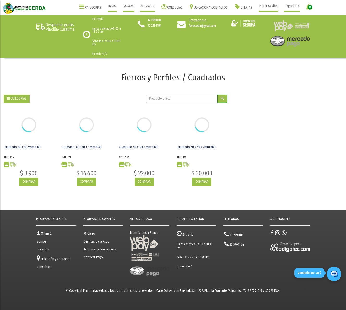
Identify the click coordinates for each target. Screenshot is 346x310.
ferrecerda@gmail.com (202, 26)
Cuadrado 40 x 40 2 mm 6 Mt (138, 147)
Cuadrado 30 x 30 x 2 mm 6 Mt (81, 147)
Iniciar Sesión (268, 6)
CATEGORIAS (90, 7)
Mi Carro (89, 233)
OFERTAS (243, 7)
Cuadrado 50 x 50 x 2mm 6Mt (196, 147)
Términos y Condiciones (100, 249)
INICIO (112, 6)
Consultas (44, 267)
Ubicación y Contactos (54, 258)
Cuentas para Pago (96, 241)
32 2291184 (234, 244)
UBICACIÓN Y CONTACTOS (209, 7)
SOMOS (129, 6)
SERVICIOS (147, 6)
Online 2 (44, 233)
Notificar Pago (93, 257)
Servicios (43, 249)
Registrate (292, 6)
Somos (42, 241)
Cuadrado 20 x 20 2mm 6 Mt (22, 147)
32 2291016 (234, 234)
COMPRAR (28, 182)
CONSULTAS (172, 7)
